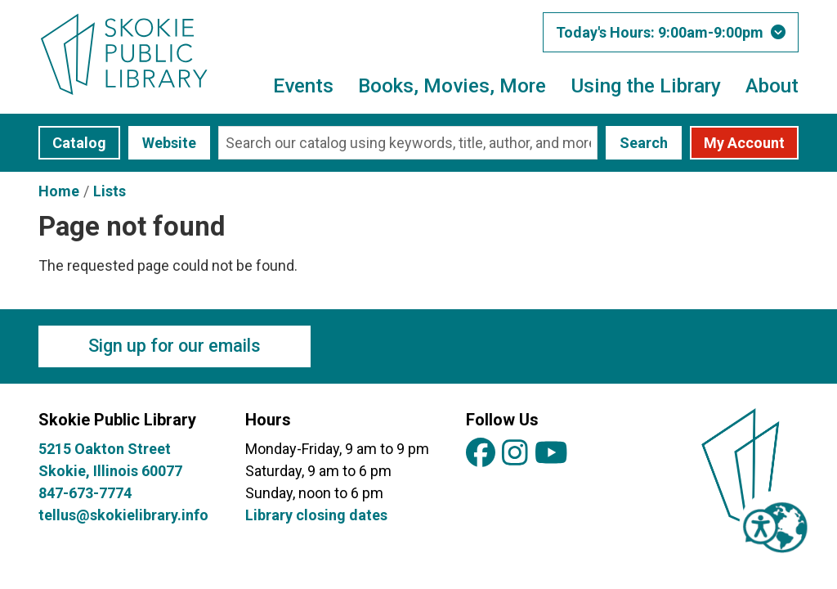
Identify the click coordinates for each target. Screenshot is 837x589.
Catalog (79, 142)
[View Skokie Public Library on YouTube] (551, 454)
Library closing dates (316, 515)
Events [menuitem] (303, 85)
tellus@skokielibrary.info (123, 515)
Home (58, 191)
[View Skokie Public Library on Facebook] (480, 454)
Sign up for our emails (174, 345)
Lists (109, 191)
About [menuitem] (772, 85)
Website (169, 142)
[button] (671, 32)
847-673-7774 (85, 492)
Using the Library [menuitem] (646, 85)
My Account (744, 142)
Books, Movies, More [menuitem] (452, 85)
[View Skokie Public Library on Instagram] (515, 454)
